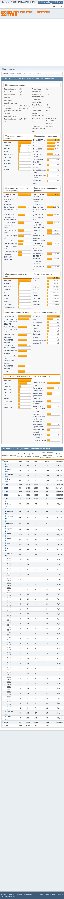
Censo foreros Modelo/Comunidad (10, 209)
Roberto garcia (9, 307)
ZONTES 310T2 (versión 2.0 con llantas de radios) (10, 217)
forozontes (7, 142)
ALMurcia (36, 290)
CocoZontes (37, 299)
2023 (6, 491)
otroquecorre (37, 322)
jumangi (7, 160)
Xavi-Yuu (36, 325)
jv (4, 292)
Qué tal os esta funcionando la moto (9, 225)
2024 (6, 488)
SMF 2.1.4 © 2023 (6, 894)
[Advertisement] (22, 42)
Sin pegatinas (9, 316)
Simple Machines (17, 894)
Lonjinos (7, 145)
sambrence (50, 108)
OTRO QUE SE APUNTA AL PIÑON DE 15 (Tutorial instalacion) (9, 199)
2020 (6, 722)
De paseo (7, 371)
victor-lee (7, 169)
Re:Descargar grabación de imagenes (38, 395)
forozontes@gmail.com (7, 896)
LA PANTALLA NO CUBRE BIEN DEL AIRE (10, 246)
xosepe (35, 328)
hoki (5, 395)
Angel (6, 151)
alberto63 (36, 296)
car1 (5, 166)
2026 (6, 461)
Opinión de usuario (39, 440)
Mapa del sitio (28, 894)
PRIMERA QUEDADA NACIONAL (8, 257)
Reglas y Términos (50, 894)
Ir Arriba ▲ (60, 894)
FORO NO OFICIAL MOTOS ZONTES (25, 13)
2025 (6, 484)
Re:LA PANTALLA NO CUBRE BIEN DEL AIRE (10, 321)
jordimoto (7, 163)
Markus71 (7, 389)
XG (5, 404)
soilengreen (37, 331)
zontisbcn (7, 392)
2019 (6, 726)
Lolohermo (8, 304)
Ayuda (41, 894)
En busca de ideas (10, 252)
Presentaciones (38, 146)
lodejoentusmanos (39, 340)
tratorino (7, 301)
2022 (6, 495)
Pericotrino (8, 401)
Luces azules (8, 241)
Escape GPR (37, 230)
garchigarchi (37, 343)
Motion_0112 (8, 154)
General (35, 143)
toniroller (7, 148)
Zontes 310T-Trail (39, 140)
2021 (6, 498)
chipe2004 (7, 157)
